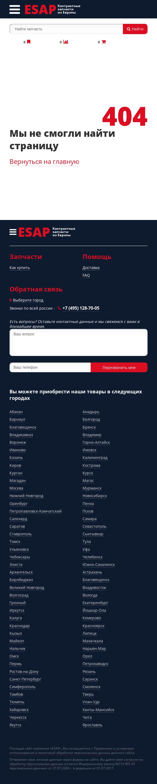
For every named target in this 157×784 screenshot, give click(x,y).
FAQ (86, 275)
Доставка (91, 267)
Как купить (19, 267)
